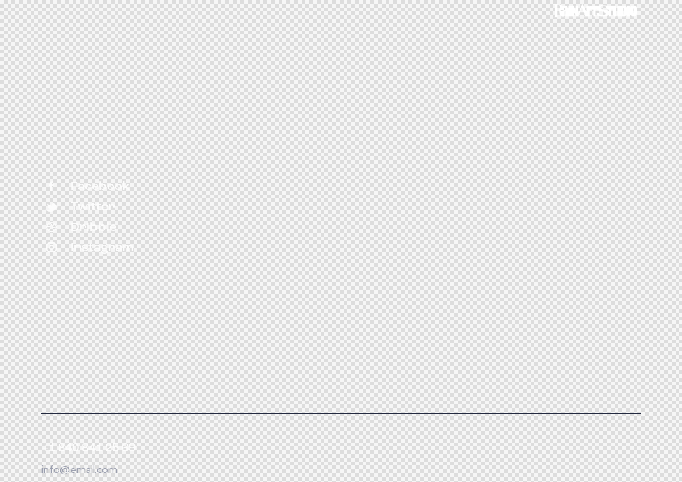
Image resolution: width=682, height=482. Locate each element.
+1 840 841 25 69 (88, 449)
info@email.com (79, 469)
